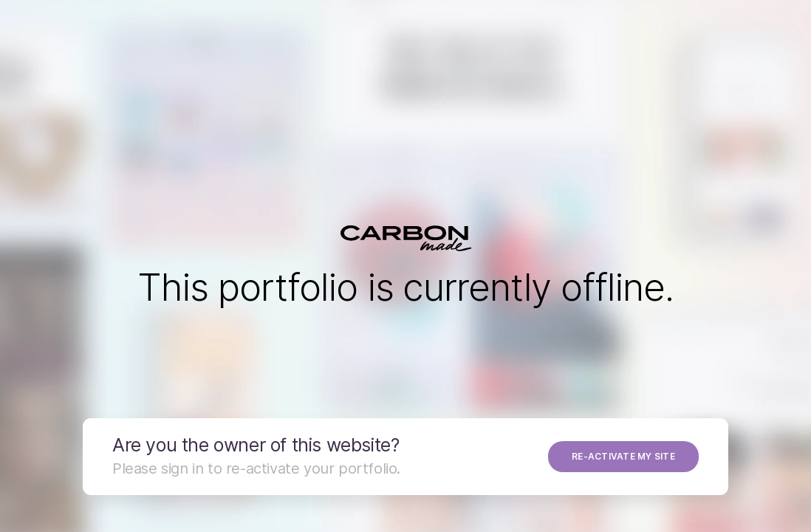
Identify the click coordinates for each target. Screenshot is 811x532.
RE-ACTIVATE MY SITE (623, 456)
